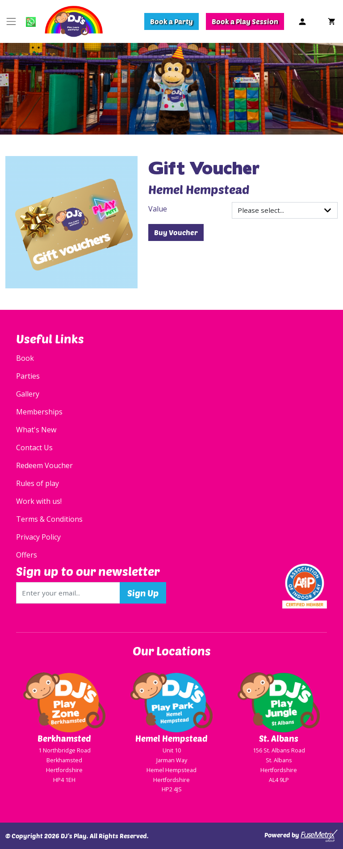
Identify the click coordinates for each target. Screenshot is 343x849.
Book (25, 358)
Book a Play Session (245, 21)
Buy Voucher (176, 232)
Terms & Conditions (49, 519)
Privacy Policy (38, 537)
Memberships (39, 412)
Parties (28, 376)
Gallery (27, 394)
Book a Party (171, 21)
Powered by (301, 836)
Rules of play (37, 483)
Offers (26, 555)
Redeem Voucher (44, 465)
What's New (36, 430)
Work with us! (39, 501)
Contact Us (34, 447)
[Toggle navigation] (11, 21)
